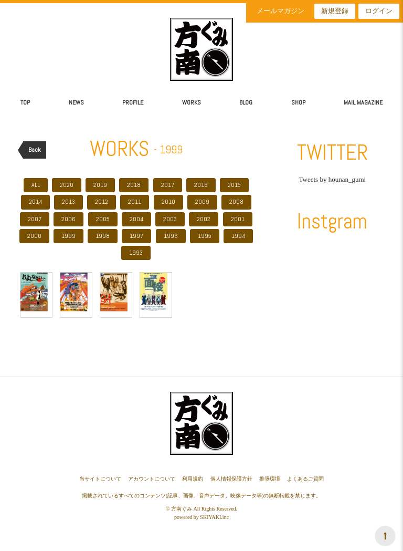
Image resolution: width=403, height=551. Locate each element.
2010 (168, 201)
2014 (35, 201)
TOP (25, 102)
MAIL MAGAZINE (363, 102)
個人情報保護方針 (231, 479)
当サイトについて (100, 479)
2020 (66, 185)
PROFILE (132, 102)
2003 (170, 219)
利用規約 (192, 479)
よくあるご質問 (305, 479)
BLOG (245, 102)
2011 (134, 201)
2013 (68, 201)
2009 (202, 201)
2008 (236, 201)
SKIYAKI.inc (214, 517)
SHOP (298, 102)
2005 (103, 219)
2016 (201, 185)
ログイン (379, 10)
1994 (238, 236)
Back (34, 149)
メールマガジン (280, 11)
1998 (103, 236)
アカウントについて (151, 479)
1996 (171, 236)
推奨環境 (269, 479)
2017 (167, 185)
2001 (238, 219)
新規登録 (334, 10)
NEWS (76, 102)
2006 (68, 219)
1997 (136, 236)
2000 (34, 236)
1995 (204, 236)
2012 (101, 201)
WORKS (191, 102)
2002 (203, 219)
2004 (136, 219)
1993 (136, 252)
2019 (100, 185)
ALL (35, 185)
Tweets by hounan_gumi (332, 179)
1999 (68, 236)
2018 (134, 185)
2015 (234, 185)
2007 (34, 219)
